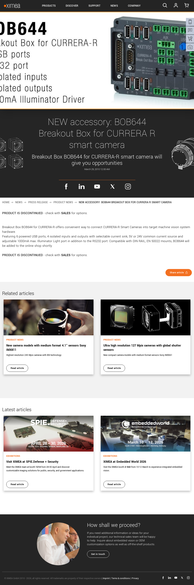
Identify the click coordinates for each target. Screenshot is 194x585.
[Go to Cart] (186, 6)
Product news (63, 202)
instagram (128, 186)
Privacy (135, 578)
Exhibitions (13, 456)
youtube (97, 186)
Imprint (106, 578)
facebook (66, 186)
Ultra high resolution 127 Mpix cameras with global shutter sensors (142, 347)
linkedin (82, 186)
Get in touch (99, 554)
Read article (17, 368)
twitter (112, 186)
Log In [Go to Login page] (175, 6)
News (18, 202)
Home (6, 202)
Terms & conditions (120, 578)
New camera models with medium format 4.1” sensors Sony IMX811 (46, 347)
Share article (178, 272)
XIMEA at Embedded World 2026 (124, 462)
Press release (38, 202)
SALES (66, 213)
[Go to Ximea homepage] (10, 6)
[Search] (163, 6)
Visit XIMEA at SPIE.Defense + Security (32, 462)
